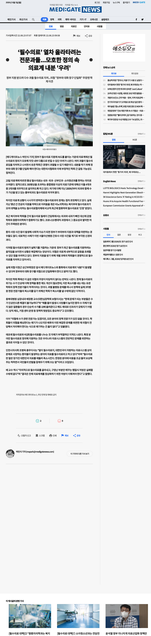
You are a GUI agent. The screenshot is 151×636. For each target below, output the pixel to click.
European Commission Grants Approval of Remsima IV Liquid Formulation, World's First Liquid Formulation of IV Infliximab (124, 205)
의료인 (74, 26)
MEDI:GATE (139, 2)
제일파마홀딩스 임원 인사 (113, 254)
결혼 (119, 234)
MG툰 (134, 139)
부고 (140, 234)
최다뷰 (113, 73)
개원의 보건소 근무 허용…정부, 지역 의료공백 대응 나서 (126, 97)
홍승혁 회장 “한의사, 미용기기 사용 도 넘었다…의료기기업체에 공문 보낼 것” (126, 80)
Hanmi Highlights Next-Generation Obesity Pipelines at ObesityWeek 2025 (124, 192)
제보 (78, 35)
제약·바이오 (70, 19)
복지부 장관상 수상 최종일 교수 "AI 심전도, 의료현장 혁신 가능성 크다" (126, 119)
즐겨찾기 (126, 2)
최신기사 (23, 19)
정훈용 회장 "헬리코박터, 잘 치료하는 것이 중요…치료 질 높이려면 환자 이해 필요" (126, 115)
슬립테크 (105, 19)
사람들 (99, 26)
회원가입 (106, 2)
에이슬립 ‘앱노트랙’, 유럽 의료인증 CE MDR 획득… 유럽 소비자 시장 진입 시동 (126, 106)
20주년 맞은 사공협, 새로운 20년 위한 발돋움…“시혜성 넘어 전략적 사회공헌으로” (126, 93)
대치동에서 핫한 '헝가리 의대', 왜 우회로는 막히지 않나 (126, 84)
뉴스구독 (116, 2)
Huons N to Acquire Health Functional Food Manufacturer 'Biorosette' (124, 201)
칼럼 (113, 139)
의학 (59, 19)
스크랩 (42, 435)
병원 (62, 26)
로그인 (97, 2)
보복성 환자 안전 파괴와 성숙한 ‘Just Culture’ (124, 89)
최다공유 (134, 73)
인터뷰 (86, 26)
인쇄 (54, 435)
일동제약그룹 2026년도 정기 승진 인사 (118, 241)
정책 (52, 19)
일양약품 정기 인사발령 (112, 250)
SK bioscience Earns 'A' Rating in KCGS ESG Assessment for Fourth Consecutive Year (124, 196)
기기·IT (83, 19)
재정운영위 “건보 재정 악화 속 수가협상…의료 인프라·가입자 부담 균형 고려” (126, 110)
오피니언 (94, 19)
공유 (90, 35)
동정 (129, 234)
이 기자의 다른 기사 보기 (79, 453)
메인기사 (11, 19)
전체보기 (140, 134)
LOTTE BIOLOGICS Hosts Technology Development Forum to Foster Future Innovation (124, 188)
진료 (51, 26)
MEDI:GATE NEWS (75, 8)
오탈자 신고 (26, 435)
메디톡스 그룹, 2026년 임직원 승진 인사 (118, 258)
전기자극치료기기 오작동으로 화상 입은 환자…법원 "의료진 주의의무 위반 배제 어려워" (126, 102)
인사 (108, 234)
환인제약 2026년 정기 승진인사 (115, 245)
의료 (44, 19)
